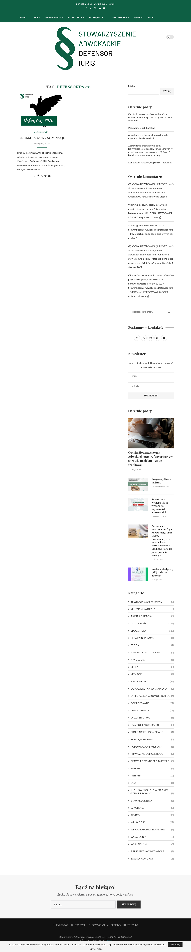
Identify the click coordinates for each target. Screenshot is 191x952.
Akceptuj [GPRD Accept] (175, 944)
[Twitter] (90, 8)
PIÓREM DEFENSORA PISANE (152, 732)
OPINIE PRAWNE (53, 17)
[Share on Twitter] (41, 175)
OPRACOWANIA (119, 17)
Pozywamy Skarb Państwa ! (142, 127)
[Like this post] (34, 175)
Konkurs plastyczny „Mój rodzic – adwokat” (150, 162)
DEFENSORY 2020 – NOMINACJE (41, 138)
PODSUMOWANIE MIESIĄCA (152, 746)
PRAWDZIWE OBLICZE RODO (152, 754)
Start (23, 17)
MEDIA (152, 667)
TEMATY (152, 815)
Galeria (138, 17)
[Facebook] (86, 8)
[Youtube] (104, 8)
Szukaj (131, 85)
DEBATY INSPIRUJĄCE (152, 638)
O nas (35, 17)
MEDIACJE (152, 674)
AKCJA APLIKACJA (152, 616)
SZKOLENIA (152, 807)
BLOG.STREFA (152, 630)
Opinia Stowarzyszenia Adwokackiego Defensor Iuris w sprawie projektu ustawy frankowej (150, 117)
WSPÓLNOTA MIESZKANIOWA (152, 829)
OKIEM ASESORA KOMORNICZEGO (152, 696)
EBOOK (152, 645)
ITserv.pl (108, 940)
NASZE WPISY (152, 681)
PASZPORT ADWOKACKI (152, 725)
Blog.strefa (75, 17)
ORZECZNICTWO (152, 717)
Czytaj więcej (96, 949)
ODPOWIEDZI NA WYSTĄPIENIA (152, 688)
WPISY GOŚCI (152, 822)
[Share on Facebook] (38, 175)
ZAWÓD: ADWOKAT (152, 858)
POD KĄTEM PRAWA (152, 739)
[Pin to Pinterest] (45, 175)
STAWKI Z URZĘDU (152, 800)
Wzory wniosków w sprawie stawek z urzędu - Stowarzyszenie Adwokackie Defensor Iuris (147, 208)
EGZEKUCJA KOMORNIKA (152, 652)
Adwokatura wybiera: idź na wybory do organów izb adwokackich (160, 506)
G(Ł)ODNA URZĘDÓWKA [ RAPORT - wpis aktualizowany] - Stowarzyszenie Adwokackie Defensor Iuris (151, 188)
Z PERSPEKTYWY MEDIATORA (152, 851)
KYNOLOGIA (152, 659)
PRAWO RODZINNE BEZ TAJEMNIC (152, 761)
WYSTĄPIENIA (96, 17)
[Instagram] (95, 8)
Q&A (152, 783)
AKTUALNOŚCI (152, 623)
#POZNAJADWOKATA (152, 609)
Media (151, 17)
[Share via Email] (49, 175)
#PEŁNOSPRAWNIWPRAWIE (152, 601)
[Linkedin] (100, 8)
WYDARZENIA (152, 837)
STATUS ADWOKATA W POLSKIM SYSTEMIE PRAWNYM (151, 792)
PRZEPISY (152, 768)
